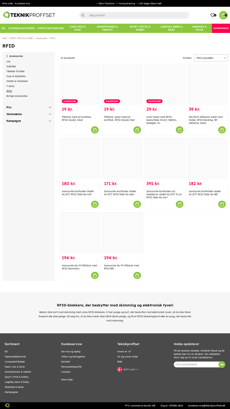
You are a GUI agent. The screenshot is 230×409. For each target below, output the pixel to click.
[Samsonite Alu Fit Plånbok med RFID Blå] (122, 233)
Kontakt (65, 361)
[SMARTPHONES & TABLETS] (107, 28)
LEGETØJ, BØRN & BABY (17, 381)
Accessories (41, 38)
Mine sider (7, 3)
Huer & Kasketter (16, 76)
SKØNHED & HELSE (14, 387)
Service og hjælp (71, 351)
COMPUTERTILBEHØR (15, 361)
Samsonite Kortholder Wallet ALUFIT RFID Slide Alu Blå (205, 193)
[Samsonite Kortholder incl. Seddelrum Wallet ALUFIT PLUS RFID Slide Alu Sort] (165, 158)
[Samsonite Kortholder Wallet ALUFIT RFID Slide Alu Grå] (80, 158)
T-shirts (10, 86)
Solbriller (11, 66)
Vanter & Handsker (17, 81)
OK (222, 364)
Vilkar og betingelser (73, 356)
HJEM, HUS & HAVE (15, 366)
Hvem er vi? (124, 351)
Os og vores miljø (127, 356)
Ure (8, 61)
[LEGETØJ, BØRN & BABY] (171, 28)
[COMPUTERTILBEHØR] (50, 28)
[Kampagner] (221, 28)
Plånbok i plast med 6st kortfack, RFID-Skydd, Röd (119, 118)
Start (4, 38)
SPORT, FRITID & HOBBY (21, 38)
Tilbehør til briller (15, 71)
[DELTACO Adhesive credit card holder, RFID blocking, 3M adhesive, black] (207, 84)
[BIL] (3, 28)
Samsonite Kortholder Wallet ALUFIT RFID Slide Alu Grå (78, 193)
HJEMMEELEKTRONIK (15, 356)
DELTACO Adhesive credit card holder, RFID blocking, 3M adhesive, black (206, 120)
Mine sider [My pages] (67, 379)
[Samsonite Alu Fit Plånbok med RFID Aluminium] (80, 233)
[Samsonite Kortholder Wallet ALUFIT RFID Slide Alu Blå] (207, 158)
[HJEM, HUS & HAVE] (77, 28)
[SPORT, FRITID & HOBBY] (140, 28)
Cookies (65, 371)
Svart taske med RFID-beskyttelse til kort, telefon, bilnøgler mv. (161, 120)
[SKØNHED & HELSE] (199, 28)
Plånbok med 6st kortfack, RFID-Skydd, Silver (77, 118)
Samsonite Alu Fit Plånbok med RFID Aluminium (79, 267)
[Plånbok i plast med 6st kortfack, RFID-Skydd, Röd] (122, 84)
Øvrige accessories (17, 96)
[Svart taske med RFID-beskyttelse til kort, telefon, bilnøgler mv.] (165, 84)
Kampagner (11, 392)
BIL (6, 351)
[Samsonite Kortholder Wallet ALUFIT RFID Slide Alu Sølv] (122, 158)
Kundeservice (22, 3)
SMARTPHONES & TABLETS (18, 371)
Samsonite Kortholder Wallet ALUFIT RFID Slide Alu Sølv (120, 193)
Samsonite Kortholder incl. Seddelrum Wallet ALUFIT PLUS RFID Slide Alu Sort (164, 194)
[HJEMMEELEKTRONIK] (21, 28)
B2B (119, 361)
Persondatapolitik (71, 366)
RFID (52, 38)
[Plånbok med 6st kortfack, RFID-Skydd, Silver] (80, 84)
